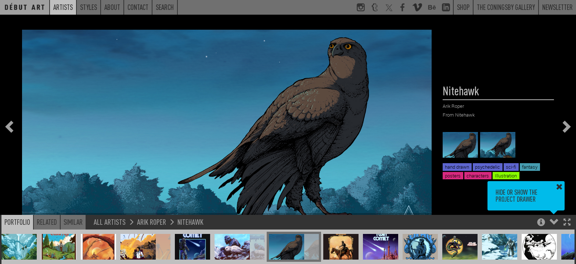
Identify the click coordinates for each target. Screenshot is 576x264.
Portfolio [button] (17, 222)
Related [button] (47, 222)
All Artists (110, 222)
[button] (567, 222)
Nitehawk (190, 222)
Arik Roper (151, 222)
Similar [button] (73, 222)
